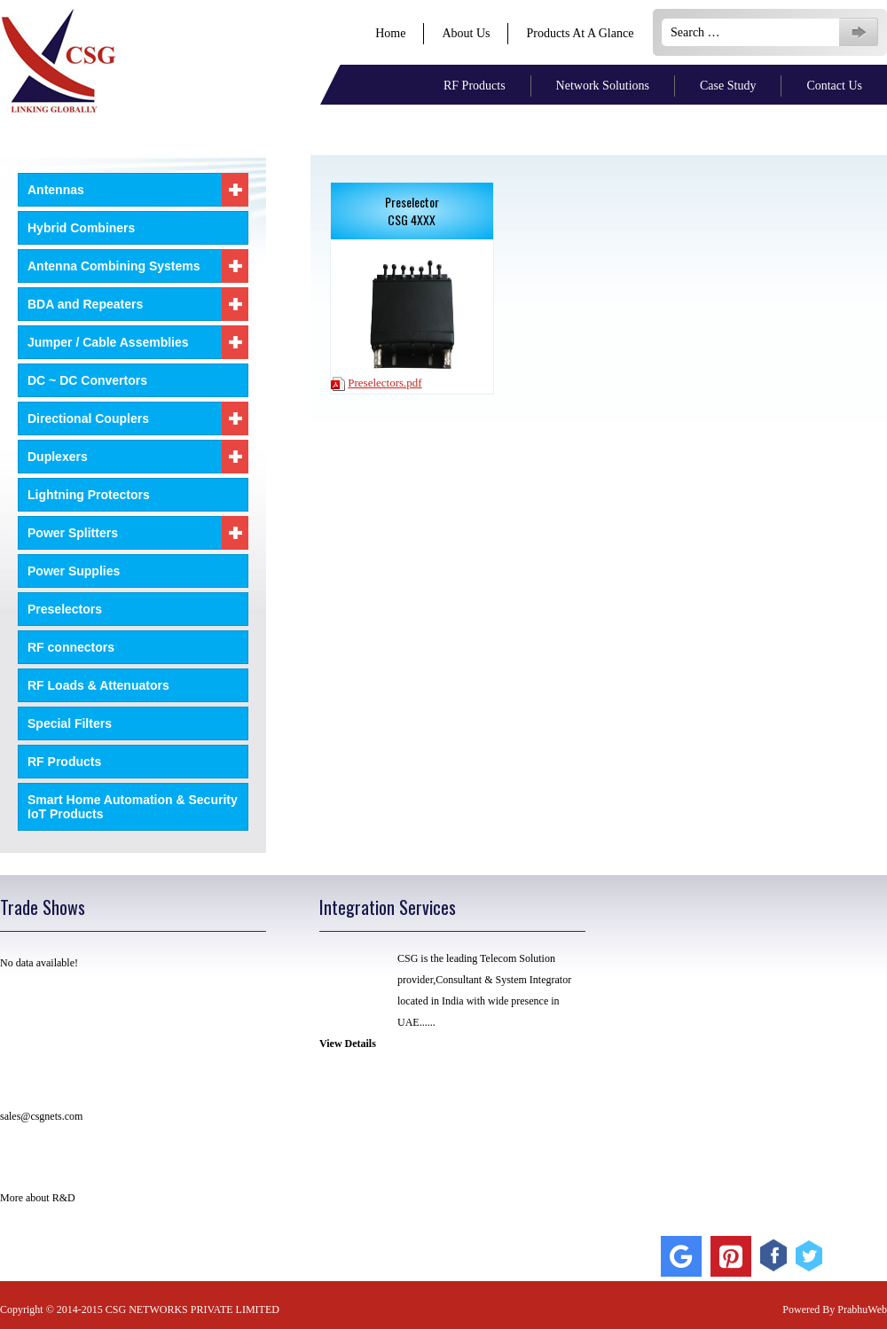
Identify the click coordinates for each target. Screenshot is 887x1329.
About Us (466, 33)
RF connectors (70, 647)
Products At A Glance (579, 33)
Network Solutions (602, 85)
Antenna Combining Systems (137, 266)
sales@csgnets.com (41, 1116)
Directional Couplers (137, 418)
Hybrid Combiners (81, 228)
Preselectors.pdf (384, 382)
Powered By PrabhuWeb (834, 1309)
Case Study (728, 85)
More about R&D (37, 1198)
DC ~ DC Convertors (87, 380)
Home (390, 33)
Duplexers (137, 456)
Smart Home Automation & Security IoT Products (132, 807)
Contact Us (834, 85)
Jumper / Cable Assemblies (137, 342)
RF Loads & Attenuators (98, 685)
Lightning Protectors (88, 495)
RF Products (475, 85)
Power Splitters (137, 533)
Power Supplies (73, 571)
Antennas (137, 190)
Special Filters (69, 723)
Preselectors (64, 609)
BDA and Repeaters (137, 304)
